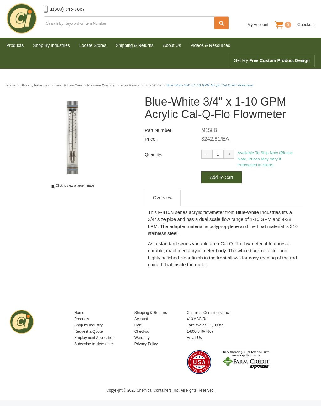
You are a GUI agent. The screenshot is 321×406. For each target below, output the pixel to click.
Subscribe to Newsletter (94, 344)
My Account (257, 24)
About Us (172, 45)
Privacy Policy (146, 344)
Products (15, 45)
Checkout (306, 24)
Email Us (194, 338)
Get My (272, 60)
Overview (163, 197)
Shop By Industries (51, 45)
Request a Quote (88, 331)
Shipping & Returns (135, 45)
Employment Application (94, 338)
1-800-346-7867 (200, 331)
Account (141, 319)
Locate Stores (92, 45)
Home (79, 312)
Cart (138, 325)
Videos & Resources (210, 45)
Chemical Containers (25, 18)
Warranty (142, 338)
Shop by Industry (88, 325)
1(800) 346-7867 (67, 9)
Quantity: (153, 154)
